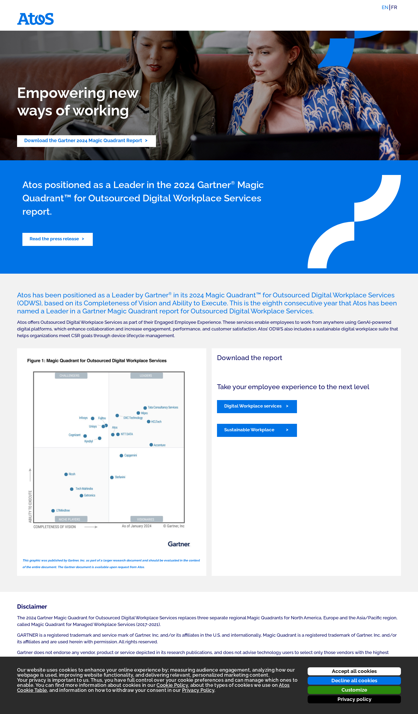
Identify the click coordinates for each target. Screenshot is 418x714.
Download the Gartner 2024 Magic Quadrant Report (83, 140)
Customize (354, 690)
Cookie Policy (172, 685)
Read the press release (54, 238)
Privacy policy (354, 699)
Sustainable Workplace (249, 429)
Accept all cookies (354, 671)
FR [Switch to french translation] (394, 7)
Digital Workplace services (253, 406)
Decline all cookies (354, 680)
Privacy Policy (198, 690)
